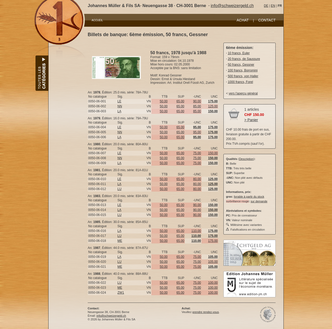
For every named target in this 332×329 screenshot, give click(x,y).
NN (119, 106)
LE (119, 101)
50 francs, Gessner (241, 64)
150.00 (213, 153)
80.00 (197, 179)
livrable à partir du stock (249, 196)
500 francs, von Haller (243, 76)
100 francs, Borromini (243, 70)
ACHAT (242, 20)
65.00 (180, 101)
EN (273, 6)
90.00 (197, 101)
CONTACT (267, 20)
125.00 (213, 106)
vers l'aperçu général (243, 93)
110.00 (196, 231)
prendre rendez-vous (205, 312)
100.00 (213, 283)
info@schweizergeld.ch (232, 5)
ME (119, 241)
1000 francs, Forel (240, 82)
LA (119, 111)
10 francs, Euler (239, 53)
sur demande (259, 201)
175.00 (213, 241)
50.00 (164, 101)
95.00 (197, 132)
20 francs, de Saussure (244, 59)
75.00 (197, 153)
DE (266, 6)
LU (119, 189)
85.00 (197, 106)
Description (246, 158)
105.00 (213, 262)
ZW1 (120, 292)
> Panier (251, 120)
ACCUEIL (97, 20)
